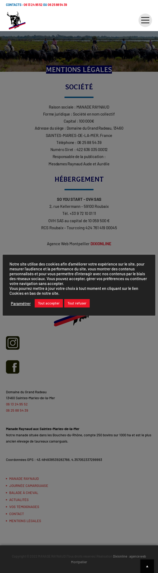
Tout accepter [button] (49, 303)
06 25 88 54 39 (57, 4)
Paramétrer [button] (21, 303)
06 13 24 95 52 (33, 4)
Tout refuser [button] (76, 303)
